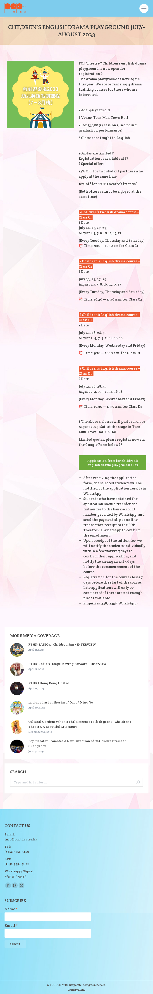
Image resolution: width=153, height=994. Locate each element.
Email (11, 925)
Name (11, 909)
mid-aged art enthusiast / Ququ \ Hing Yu (60, 702)
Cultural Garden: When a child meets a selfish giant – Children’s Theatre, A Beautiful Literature (79, 724)
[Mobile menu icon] (143, 8)
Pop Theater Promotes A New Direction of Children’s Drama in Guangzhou (77, 743)
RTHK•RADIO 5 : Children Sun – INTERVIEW (62, 644)
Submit (15, 944)
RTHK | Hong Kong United (48, 683)
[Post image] (17, 650)
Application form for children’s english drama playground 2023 (112, 463)
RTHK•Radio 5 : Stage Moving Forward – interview (67, 664)
